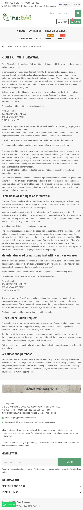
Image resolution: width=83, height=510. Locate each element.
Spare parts (50, 6)
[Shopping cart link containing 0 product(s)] (75, 21)
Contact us (27, 6)
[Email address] (30, 462)
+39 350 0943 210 (11, 3)
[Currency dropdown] (76, 4)
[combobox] (64, 13)
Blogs (38, 6)
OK (69, 462)
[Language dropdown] (65, 4)
